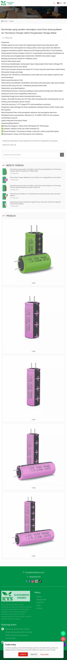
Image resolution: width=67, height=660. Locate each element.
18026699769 (35, 578)
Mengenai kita (41, 600)
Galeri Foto (40, 603)
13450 (33, 557)
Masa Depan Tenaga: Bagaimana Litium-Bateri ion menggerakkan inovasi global (34, 141)
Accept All (23, 654)
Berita (12, 21)
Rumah (5, 21)
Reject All (34, 654)
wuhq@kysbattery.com (34, 573)
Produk (39, 597)
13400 (33, 489)
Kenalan (39, 609)
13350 (33, 420)
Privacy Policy (44, 654)
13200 (33, 284)
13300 (33, 352)
